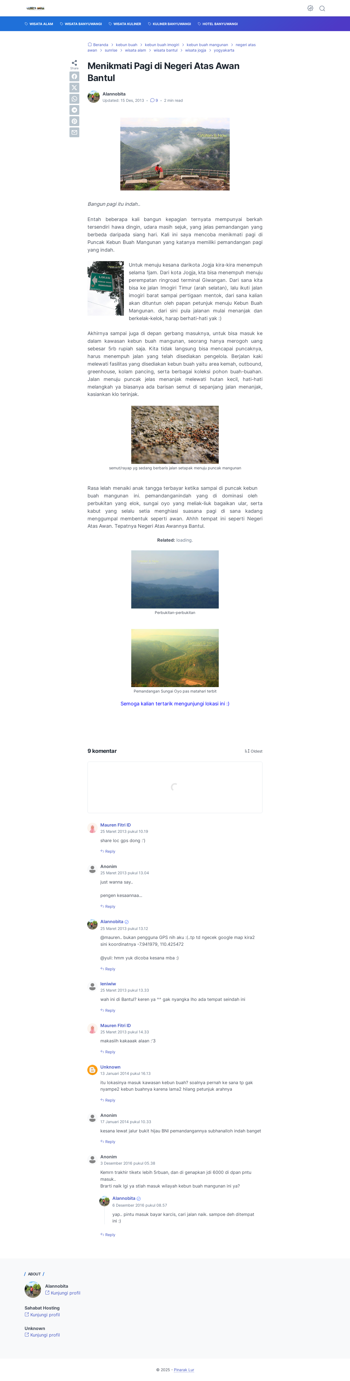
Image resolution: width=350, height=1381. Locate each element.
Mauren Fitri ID (115, 825)
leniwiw (108, 983)
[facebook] (74, 76)
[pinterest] (74, 121)
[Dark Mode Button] (310, 8)
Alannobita (111, 921)
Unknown (110, 1067)
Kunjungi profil (62, 1293)
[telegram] (74, 110)
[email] (74, 132)
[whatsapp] (74, 99)
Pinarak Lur (184, 1369)
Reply (109, 851)
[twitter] (74, 88)
